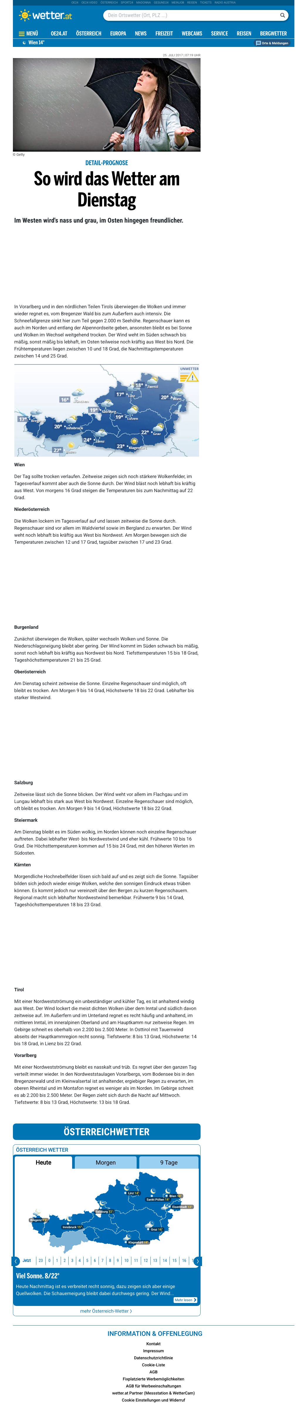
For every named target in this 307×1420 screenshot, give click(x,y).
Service (219, 34)
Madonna (143, 2)
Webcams (192, 34)
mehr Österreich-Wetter (106, 1311)
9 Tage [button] (169, 1162)
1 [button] (46, 1260)
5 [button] (76, 1260)
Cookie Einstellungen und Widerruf (153, 1400)
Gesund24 (161, 2)
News (141, 34)
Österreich (109, 2)
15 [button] (163, 1260)
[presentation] (15, 1261)
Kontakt (153, 1344)
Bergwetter (273, 34)
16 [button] (173, 1260)
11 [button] (125, 1260)
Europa (118, 34)
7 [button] (91, 1260)
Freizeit (164, 34)
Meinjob (178, 2)
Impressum (153, 1351)
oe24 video (90, 2)
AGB (154, 1372)
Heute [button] (43, 1162)
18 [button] (192, 1260)
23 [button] (29, 1260)
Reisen (192, 2)
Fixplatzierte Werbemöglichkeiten (153, 1379)
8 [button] (99, 1260)
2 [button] (53, 1260)
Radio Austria (225, 2)
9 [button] (106, 1260)
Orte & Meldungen (272, 43)
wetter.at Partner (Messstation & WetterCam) (153, 1393)
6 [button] (83, 1260)
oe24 (74, 2)
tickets (205, 2)
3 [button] (61, 1260)
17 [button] (182, 1260)
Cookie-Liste (153, 1365)
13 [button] (144, 1260)
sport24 (127, 2)
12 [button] (134, 1260)
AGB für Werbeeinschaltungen (153, 1386)
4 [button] (68, 1260)
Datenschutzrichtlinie (153, 1358)
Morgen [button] (106, 1162)
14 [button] (153, 1260)
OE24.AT (59, 34)
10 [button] (115, 1260)
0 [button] (38, 1260)
